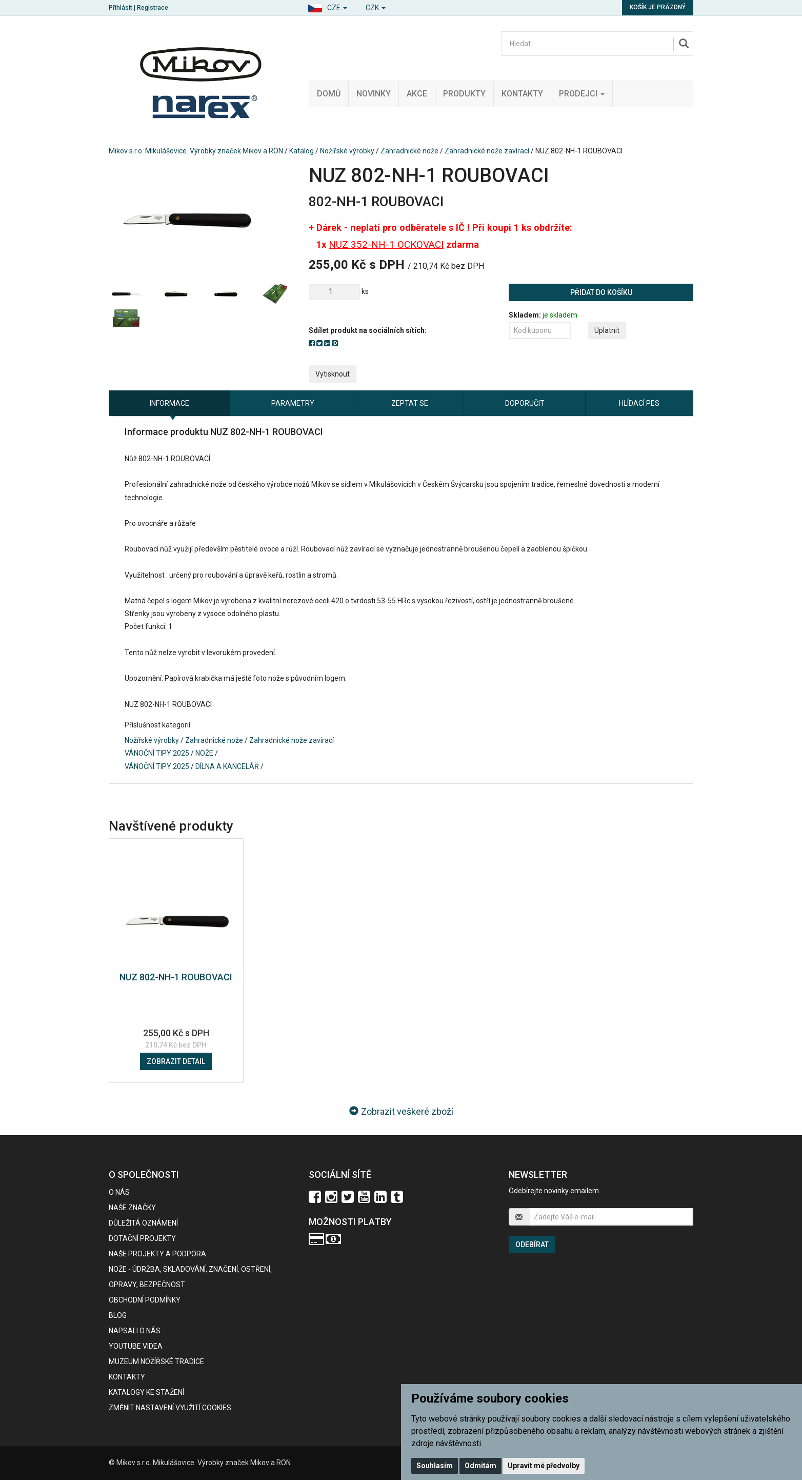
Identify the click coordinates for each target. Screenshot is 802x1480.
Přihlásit (120, 7)
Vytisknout (332, 374)
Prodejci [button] (582, 93)
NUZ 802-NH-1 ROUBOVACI (175, 977)
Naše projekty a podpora (157, 1254)
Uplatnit (606, 330)
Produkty (464, 93)
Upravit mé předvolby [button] (543, 1466)
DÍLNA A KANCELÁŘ (227, 766)
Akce (417, 93)
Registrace (152, 7)
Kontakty (522, 93)
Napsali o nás (135, 1331)
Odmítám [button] (480, 1466)
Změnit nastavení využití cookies (170, 1408)
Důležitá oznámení (143, 1223)
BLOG (118, 1315)
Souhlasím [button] (434, 1466)
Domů (328, 93)
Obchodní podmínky (145, 1300)
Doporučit (525, 403)
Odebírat (532, 1244)
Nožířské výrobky (347, 151)
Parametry (292, 403)
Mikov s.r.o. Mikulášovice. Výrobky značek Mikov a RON (196, 151)
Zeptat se (409, 403)
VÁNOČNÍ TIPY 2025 (157, 753)
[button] (327, 6)
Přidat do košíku (601, 292)
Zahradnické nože (409, 151)
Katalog (301, 151)
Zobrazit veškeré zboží (401, 1111)
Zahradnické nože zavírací (487, 151)
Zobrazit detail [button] (176, 1061)
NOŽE (204, 753)
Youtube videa (136, 1346)
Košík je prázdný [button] (658, 7)
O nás (119, 1192)
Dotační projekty (142, 1238)
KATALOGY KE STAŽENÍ (146, 1392)
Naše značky (132, 1207)
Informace (169, 403)
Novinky (373, 93)
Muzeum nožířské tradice (156, 1361)
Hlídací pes (639, 403)
